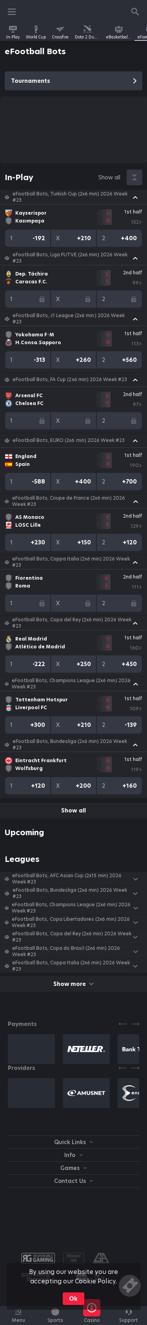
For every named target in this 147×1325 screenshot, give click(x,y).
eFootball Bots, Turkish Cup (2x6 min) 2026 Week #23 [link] (70, 197)
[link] (13, 32)
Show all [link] (109, 177)
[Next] (135, 1024)
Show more (73, 984)
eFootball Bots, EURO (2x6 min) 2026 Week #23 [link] (69, 440)
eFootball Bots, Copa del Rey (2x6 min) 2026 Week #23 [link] (71, 623)
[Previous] (123, 1024)
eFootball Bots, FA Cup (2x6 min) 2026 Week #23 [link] (70, 379)
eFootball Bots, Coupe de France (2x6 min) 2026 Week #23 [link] (68, 501)
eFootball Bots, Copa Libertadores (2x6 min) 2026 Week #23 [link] (71, 922)
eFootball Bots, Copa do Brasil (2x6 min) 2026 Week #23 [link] (66, 951)
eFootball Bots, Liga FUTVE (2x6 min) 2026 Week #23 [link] (70, 258)
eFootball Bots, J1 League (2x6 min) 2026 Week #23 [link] (69, 318)
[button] (73, 197)
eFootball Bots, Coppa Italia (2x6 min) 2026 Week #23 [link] (71, 562)
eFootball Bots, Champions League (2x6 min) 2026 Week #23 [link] (71, 683)
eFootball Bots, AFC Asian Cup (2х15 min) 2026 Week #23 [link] (67, 878)
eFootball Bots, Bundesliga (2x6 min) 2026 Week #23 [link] (70, 744)
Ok (73, 1299)
